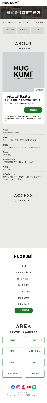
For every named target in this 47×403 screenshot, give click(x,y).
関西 (35, 363)
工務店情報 (9, 30)
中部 (12, 363)
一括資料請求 (23, 310)
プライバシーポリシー (15, 395)
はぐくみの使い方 (23, 272)
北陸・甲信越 (34, 351)
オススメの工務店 (23, 292)
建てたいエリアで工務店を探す (32, 22)
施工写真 (23, 30)
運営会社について (33, 395)
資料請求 (33, 110)
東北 (35, 340)
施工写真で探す (23, 279)
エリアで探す (23, 285)
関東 (12, 351)
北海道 (12, 340)
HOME (24, 266)
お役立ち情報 (23, 298)
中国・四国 (12, 374)
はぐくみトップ (9, 22)
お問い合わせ (23, 304)
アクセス (37, 30)
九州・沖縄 (34, 374)
